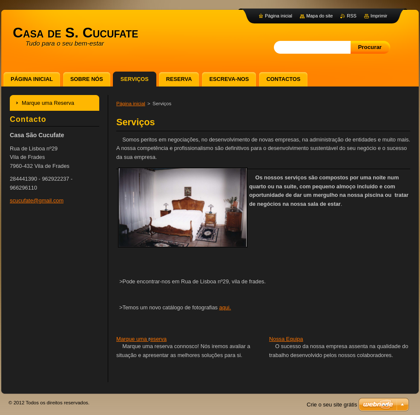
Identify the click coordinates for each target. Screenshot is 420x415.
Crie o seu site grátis (332, 404)
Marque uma (132, 339)
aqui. (225, 307)
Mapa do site (319, 15)
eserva (158, 339)
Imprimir (379, 15)
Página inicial (130, 103)
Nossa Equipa (286, 339)
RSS (351, 15)
